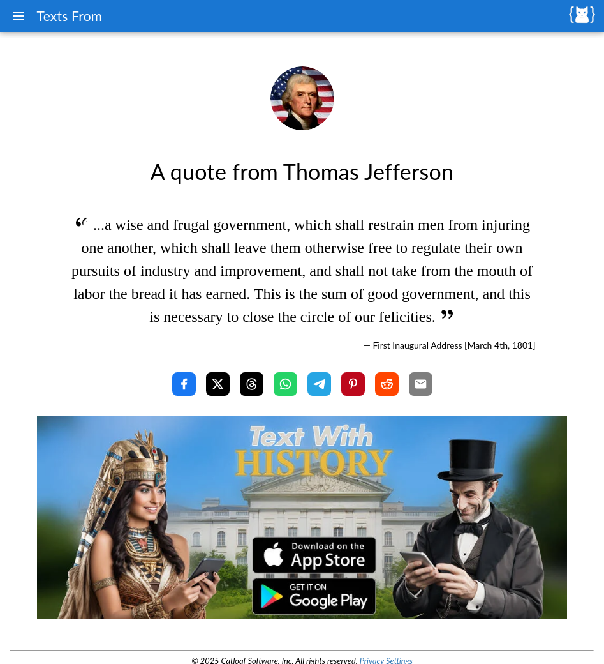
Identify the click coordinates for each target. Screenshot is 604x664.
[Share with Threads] (251, 384)
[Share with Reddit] (387, 384)
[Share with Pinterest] (353, 384)
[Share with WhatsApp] (285, 384)
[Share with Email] (420, 384)
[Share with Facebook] (184, 384)
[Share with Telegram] (319, 384)
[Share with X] (218, 384)
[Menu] (18, 16)
